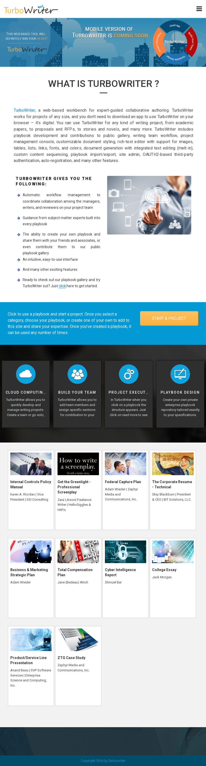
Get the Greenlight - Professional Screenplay (74, 487)
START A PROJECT (169, 318)
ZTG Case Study (71, 658)
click (61, 286)
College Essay (164, 570)
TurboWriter (28, 110)
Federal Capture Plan (123, 482)
